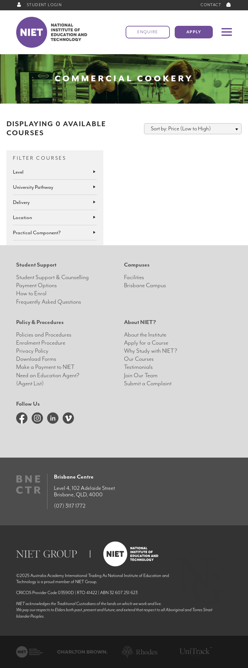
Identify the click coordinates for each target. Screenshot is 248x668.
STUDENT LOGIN (39, 5)
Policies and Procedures (43, 334)
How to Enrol (31, 293)
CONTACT (216, 5)
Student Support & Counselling (52, 277)
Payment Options (36, 285)
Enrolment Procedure (40, 342)
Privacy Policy (32, 351)
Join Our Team (141, 375)
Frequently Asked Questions (48, 302)
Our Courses (139, 359)
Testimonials (138, 367)
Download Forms (36, 359)
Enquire (147, 32)
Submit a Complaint (147, 383)
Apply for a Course (146, 342)
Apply (194, 32)
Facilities (134, 277)
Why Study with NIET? (150, 351)
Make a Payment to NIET (45, 367)
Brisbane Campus (145, 285)
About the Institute (145, 334)
